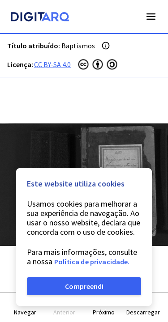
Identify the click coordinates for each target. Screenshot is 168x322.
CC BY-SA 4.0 (52, 64)
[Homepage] (40, 18)
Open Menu (151, 16)
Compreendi (84, 286)
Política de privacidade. (92, 261)
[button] (25, 307)
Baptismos (78, 45)
